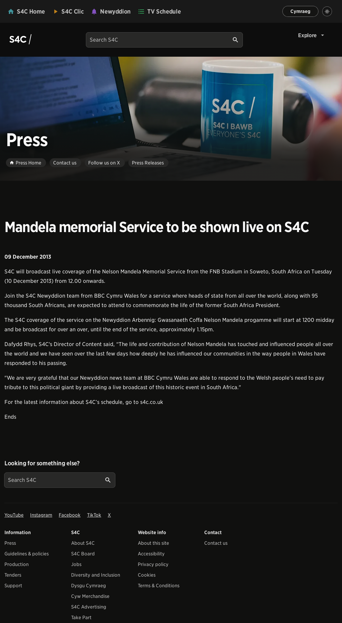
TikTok (94, 515)
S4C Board (83, 554)
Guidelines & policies (26, 554)
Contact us (216, 543)
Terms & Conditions (158, 585)
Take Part (81, 617)
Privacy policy (153, 564)
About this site (153, 543)
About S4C (83, 543)
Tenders (12, 575)
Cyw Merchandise (90, 596)
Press (10, 543)
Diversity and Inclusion (95, 575)
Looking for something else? (42, 463)
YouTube (14, 515)
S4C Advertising (88, 607)
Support (13, 585)
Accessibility (151, 554)
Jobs (76, 564)
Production (16, 564)
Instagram (41, 515)
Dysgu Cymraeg (88, 585)
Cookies (147, 575)
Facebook (70, 515)
